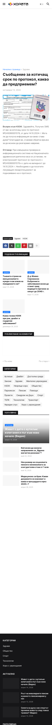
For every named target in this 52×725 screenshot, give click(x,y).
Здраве (26, 69)
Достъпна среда (35, 376)
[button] (4, 4)
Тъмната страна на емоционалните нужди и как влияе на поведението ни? (13, 280)
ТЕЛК (6, 400)
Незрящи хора (21, 386)
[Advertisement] (26, 38)
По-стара (43, 361)
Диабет (20, 376)
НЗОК (25, 239)
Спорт (40, 395)
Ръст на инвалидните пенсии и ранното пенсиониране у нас (34, 696)
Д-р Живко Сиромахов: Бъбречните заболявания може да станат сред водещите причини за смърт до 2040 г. (38, 283)
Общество (36, 386)
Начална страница (11, 69)
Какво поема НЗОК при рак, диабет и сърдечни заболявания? (12, 319)
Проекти (8, 395)
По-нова (8, 361)
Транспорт (33, 400)
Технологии (18, 400)
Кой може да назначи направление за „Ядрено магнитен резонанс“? (32, 450)
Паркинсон (9, 390)
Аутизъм (8, 376)
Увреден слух (10, 404)
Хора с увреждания (30, 404)
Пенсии (22, 390)
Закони (7, 381)
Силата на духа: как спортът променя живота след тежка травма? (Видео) (35, 710)
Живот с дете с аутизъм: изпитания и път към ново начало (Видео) (33, 681)
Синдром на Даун (25, 395)
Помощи (34, 390)
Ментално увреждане (36, 381)
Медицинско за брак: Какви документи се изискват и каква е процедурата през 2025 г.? (34, 480)
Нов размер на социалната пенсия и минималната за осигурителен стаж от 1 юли (35, 464)
